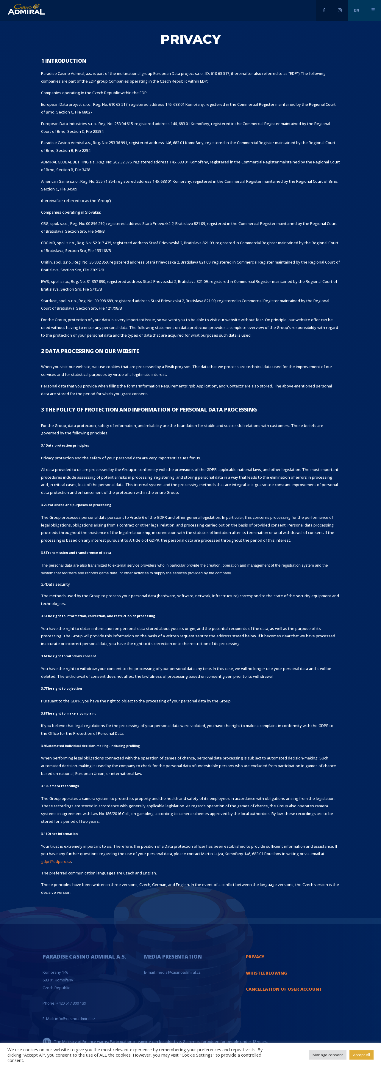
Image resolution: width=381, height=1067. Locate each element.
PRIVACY (255, 956)
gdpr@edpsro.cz (56, 861)
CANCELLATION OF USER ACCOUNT (284, 989)
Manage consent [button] (328, 1054)
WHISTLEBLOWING (266, 973)
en (356, 10)
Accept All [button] (361, 1054)
